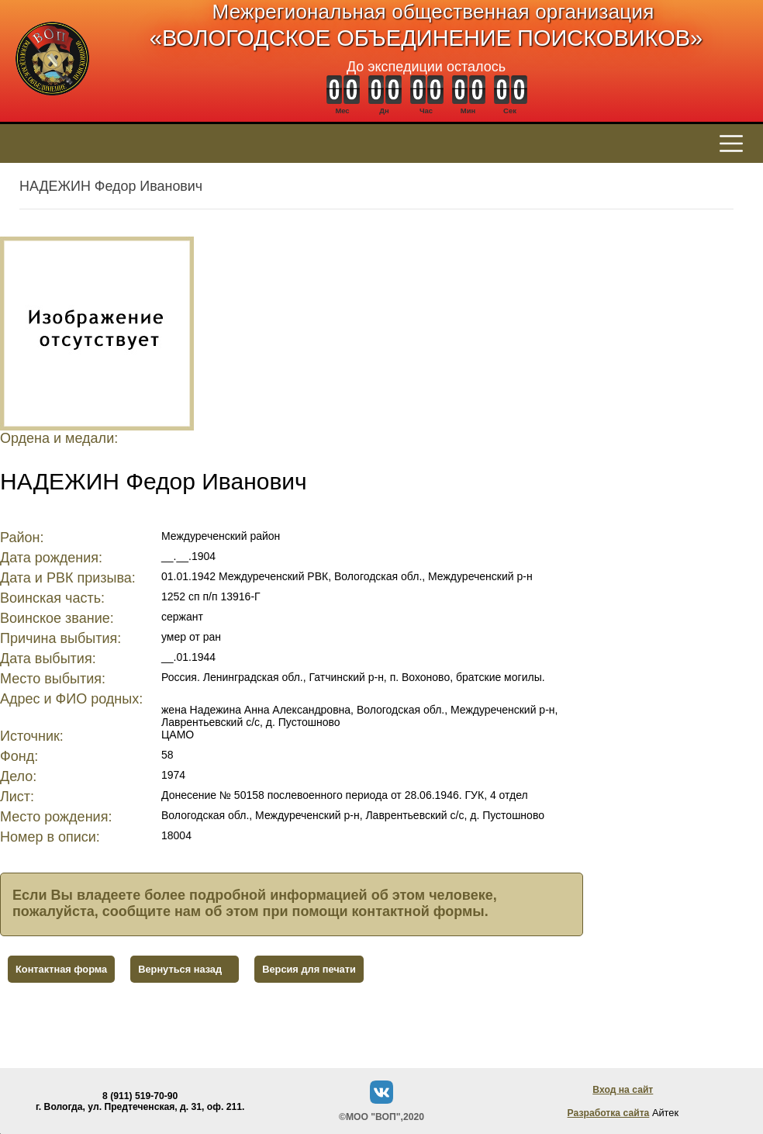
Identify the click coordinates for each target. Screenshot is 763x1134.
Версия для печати (309, 969)
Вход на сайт (622, 1089)
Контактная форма (61, 969)
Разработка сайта (609, 1113)
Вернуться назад (180, 969)
